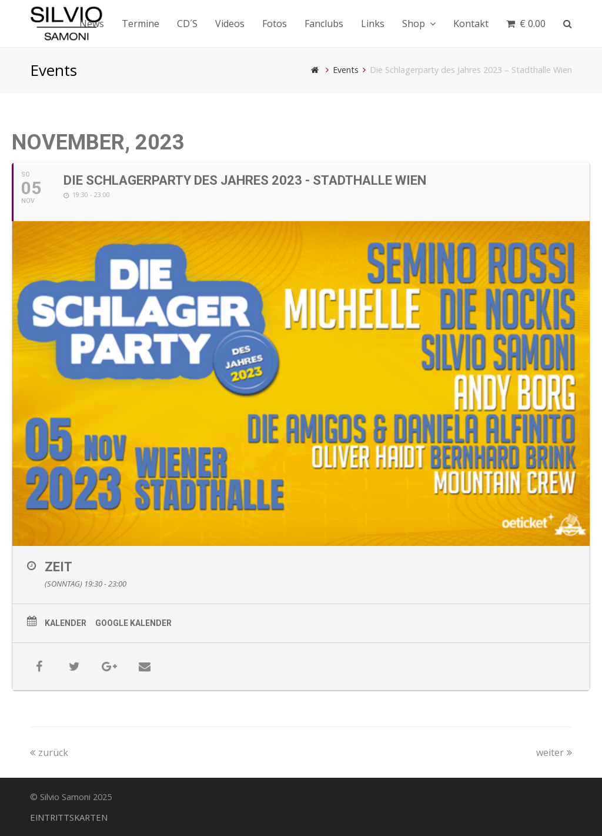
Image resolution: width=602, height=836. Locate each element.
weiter (554, 752)
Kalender (65, 623)
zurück (49, 752)
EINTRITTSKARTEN (69, 817)
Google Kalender (133, 623)
